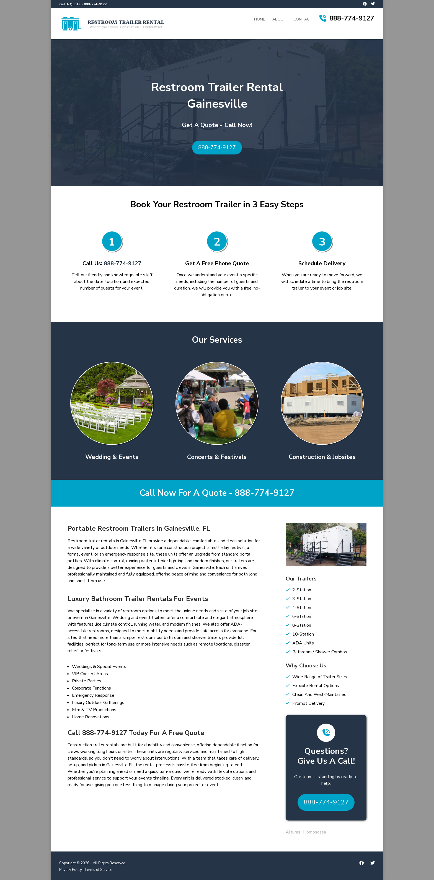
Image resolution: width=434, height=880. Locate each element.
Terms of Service (98, 869)
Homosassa (314, 832)
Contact (302, 19)
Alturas (293, 832)
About (279, 19)
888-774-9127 (95, 4)
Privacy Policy (70, 869)
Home (259, 19)
